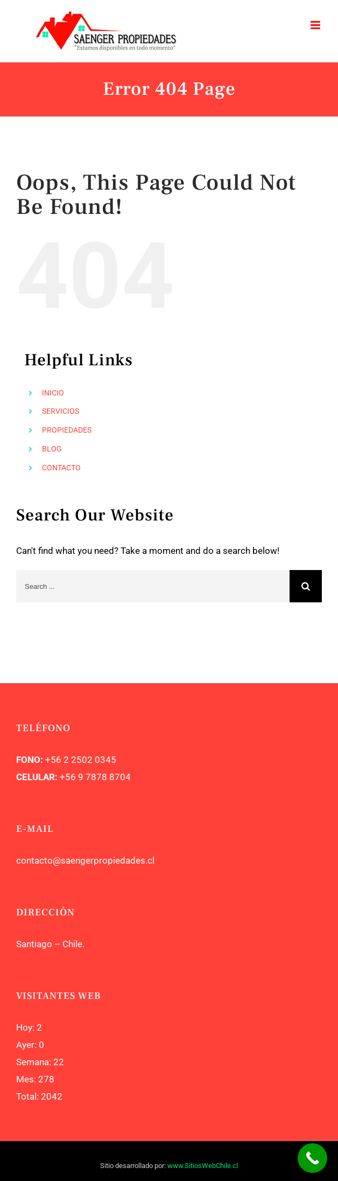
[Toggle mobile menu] (316, 25)
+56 (68, 777)
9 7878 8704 (103, 777)
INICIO (53, 392)
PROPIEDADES (66, 430)
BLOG (52, 448)
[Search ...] (153, 586)
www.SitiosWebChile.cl (202, 1166)
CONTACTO (61, 467)
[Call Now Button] (312, 1158)
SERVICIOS (60, 411)
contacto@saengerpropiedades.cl (85, 860)
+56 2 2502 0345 (80, 759)
